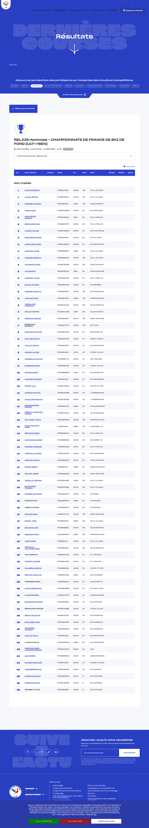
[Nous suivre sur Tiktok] (142, 3)
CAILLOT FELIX (31, 646)
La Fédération (97, 10)
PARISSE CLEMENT (33, 215)
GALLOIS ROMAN (32, 350)
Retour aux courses (23, 120)
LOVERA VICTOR (32, 242)
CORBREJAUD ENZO (33, 505)
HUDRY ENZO (30, 221)
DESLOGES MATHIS (33, 248)
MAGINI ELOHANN (33, 687)
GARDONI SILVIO (32, 694)
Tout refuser (75, 821)
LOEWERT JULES (32, 289)
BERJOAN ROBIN (32, 444)
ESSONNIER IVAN (32, 235)
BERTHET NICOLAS (33, 586)
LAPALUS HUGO (31, 309)
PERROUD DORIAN (33, 329)
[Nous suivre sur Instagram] (139, 3)
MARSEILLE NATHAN (34, 370)
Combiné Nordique (94, 96)
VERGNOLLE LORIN (33, 464)
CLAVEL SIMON (31, 208)
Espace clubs (102, 2)
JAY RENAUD (30, 282)
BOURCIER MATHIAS (34, 613)
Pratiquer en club (41, 10)
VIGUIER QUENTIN (33, 269)
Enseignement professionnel (101, 799)
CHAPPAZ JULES (32, 262)
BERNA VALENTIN (32, 626)
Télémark (136, 96)
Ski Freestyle (111, 96)
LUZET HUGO (30, 552)
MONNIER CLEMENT (33, 390)
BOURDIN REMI (31, 383)
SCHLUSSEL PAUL (32, 633)
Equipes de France (78, 10)
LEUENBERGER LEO (33, 680)
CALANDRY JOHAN (33, 431)
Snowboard (124, 96)
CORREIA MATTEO (33, 404)
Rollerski (68, 96)
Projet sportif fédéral (62, 799)
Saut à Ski (79, 96)
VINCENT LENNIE (32, 572)
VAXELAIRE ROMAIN (34, 410)
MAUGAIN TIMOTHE (33, 343)
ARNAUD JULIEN (32, 363)
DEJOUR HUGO (31, 525)
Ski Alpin (15, 96)
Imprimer (129, 177)
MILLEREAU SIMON (33, 579)
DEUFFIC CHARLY (32, 471)
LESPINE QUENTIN (33, 302)
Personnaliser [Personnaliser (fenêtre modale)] (106, 821)
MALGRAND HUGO (32, 275)
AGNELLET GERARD (33, 491)
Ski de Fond (36, 96)
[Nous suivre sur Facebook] (134, 3)
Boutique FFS (116, 2)
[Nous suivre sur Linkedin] (144, 3)
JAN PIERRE (30, 667)
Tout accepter (44, 821)
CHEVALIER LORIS (33, 255)
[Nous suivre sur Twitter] (136, 3)
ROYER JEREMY (31, 478)
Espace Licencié (132, 10)
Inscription (129, 763)
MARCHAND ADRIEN (33, 451)
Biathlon (25, 96)
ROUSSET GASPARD (33, 458)
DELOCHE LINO (31, 538)
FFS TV (127, 2)
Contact (29, 800)
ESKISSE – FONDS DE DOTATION (82, 2)
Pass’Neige (58, 796)
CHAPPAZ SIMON (32, 201)
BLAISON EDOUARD (33, 673)
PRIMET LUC (30, 397)
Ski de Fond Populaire (53, 96)
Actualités (112, 10)
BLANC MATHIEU (32, 296)
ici (94, 775)
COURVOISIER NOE (33, 599)
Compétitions (59, 10)
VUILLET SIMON (32, 356)
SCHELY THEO (31, 532)
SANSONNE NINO (32, 377)
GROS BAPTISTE (32, 545)
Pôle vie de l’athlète (97, 796)
